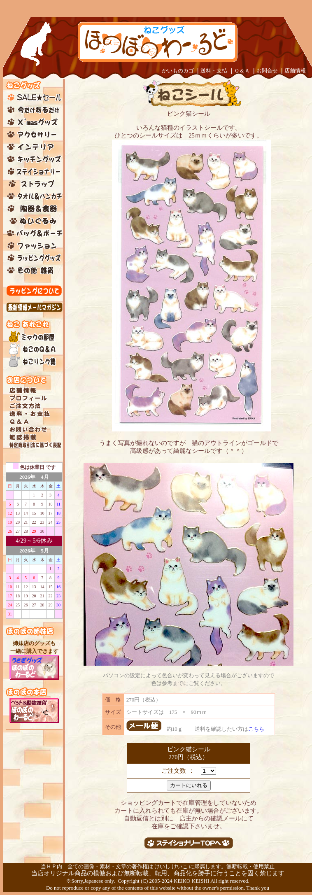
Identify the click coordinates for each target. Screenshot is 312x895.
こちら (256, 729)
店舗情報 (295, 71)
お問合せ (267, 71)
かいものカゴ (178, 71)
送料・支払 (213, 71)
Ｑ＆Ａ (242, 71)
